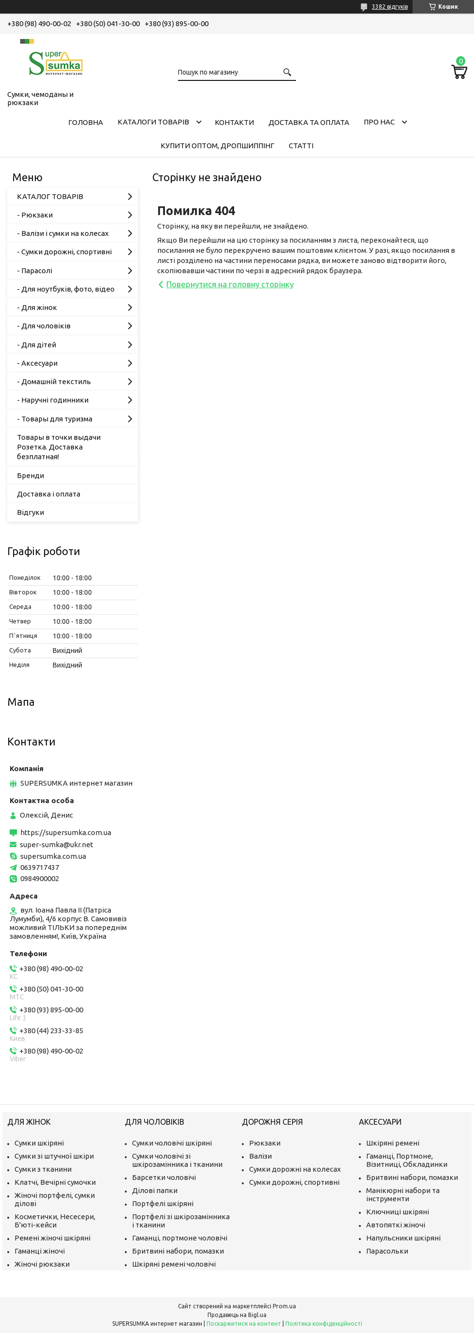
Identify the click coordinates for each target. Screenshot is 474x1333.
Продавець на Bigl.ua (237, 1315)
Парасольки (387, 1251)
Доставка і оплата (48, 494)
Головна (85, 122)
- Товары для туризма (54, 419)
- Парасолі (34, 270)
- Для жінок (37, 307)
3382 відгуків (390, 6)
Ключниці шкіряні (397, 1212)
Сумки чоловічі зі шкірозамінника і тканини (177, 1160)
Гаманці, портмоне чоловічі (179, 1238)
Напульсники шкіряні (403, 1238)
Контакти (234, 122)
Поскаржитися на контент (244, 1323)
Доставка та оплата (308, 122)
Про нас (379, 122)
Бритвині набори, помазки (178, 1251)
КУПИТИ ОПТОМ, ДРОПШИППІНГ (217, 145)
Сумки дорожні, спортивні (294, 1182)
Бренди (30, 475)
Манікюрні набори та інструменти (403, 1194)
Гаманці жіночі (40, 1251)
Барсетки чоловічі (164, 1177)
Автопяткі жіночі (395, 1225)
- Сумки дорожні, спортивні (64, 252)
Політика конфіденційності (323, 1323)
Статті (301, 145)
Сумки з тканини (43, 1169)
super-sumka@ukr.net (56, 844)
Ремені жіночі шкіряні (52, 1238)
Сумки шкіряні (39, 1143)
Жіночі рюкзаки (42, 1264)
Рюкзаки (265, 1143)
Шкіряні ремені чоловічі (174, 1264)
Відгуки (30, 512)
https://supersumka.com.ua (65, 832)
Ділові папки (155, 1190)
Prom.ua (284, 1306)
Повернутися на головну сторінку (230, 284)
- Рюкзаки (35, 215)
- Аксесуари (37, 363)
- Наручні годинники (53, 400)
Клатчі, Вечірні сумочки (55, 1182)
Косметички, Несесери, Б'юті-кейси (55, 1220)
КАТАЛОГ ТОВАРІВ (50, 196)
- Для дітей (36, 345)
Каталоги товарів (153, 122)
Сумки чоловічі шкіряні (172, 1143)
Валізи (260, 1156)
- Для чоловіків (44, 326)
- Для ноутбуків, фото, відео (66, 289)
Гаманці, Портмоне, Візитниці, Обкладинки (406, 1160)
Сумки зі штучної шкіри (54, 1156)
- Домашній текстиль (54, 381)
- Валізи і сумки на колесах (63, 233)
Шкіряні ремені (392, 1143)
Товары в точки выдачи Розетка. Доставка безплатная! (59, 447)
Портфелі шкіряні (162, 1203)
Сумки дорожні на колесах (295, 1169)
